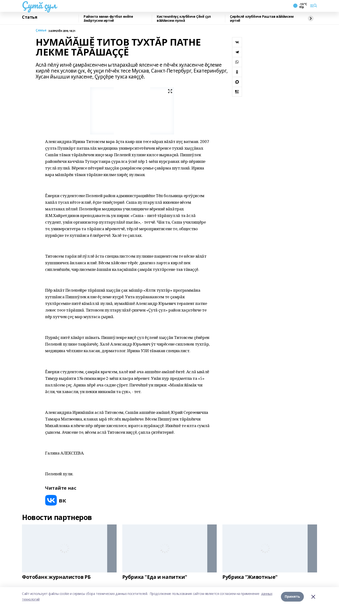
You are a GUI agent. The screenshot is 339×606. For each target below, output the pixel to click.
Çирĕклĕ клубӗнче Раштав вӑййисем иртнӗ (262, 18)
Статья (29, 17)
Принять (292, 596)
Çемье (41, 30)
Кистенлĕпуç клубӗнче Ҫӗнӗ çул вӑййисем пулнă (184, 18)
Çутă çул (39, 5)
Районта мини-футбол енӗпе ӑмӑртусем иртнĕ (108, 18)
